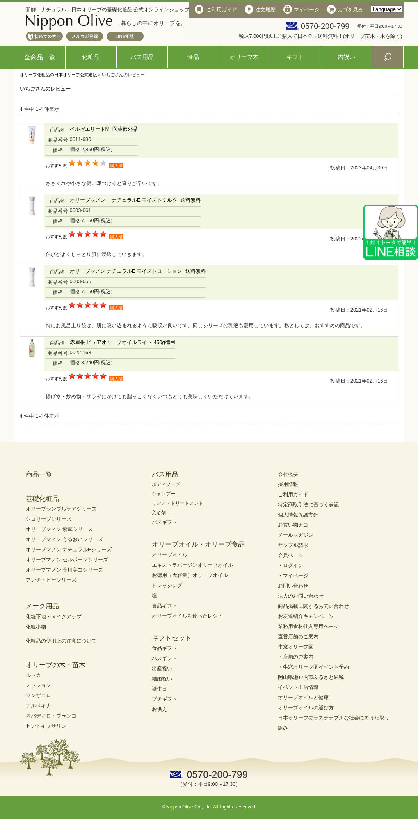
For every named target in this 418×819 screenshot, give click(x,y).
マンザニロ (38, 695)
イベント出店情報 (298, 687)
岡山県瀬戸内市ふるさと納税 (311, 677)
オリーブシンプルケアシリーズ (61, 509)
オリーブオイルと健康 (303, 697)
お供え (159, 709)
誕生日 (159, 689)
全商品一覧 (39, 57)
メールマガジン (295, 535)
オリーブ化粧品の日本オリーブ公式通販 (58, 74)
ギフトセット (172, 638)
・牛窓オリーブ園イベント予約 (313, 667)
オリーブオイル (169, 555)
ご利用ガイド (293, 494)
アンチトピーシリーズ (51, 580)
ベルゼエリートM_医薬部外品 (104, 129)
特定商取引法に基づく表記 (308, 504)
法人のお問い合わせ (301, 596)
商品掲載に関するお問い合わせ (313, 606)
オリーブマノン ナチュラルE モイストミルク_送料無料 (135, 200)
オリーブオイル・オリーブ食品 (198, 544)
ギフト (295, 56)
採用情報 (288, 484)
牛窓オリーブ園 (295, 647)
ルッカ (33, 675)
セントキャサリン (46, 726)
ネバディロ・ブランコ (51, 716)
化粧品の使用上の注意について (61, 641)
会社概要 (288, 474)
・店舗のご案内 (295, 657)
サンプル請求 (293, 545)
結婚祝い (162, 679)
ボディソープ (166, 484)
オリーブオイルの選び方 (306, 707)
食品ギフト (164, 606)
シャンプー (163, 494)
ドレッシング (167, 585)
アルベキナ (38, 706)
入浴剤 (159, 512)
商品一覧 (39, 474)
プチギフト (164, 699)
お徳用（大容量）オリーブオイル (190, 575)
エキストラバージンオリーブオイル (192, 565)
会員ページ (290, 555)
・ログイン (290, 565)
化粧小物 (36, 627)
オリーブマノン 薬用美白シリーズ (64, 570)
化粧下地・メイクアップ (54, 617)
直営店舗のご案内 (298, 636)
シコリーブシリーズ (48, 519)
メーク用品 (42, 606)
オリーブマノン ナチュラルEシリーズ (69, 549)
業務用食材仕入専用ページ (308, 626)
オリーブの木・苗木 (55, 665)
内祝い (346, 56)
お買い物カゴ (293, 525)
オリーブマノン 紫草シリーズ (59, 529)
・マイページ (293, 576)
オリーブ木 (244, 56)
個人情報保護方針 (298, 515)
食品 (193, 56)
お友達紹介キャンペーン (306, 616)
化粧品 (91, 56)
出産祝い (162, 668)
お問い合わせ (293, 586)
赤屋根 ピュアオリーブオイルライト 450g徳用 (122, 342)
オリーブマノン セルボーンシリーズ (67, 560)
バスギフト (164, 522)
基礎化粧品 (42, 498)
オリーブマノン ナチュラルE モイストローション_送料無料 (138, 271)
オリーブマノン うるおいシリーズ (64, 539)
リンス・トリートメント (177, 503)
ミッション (38, 685)
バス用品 (142, 56)
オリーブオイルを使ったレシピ (187, 616)
